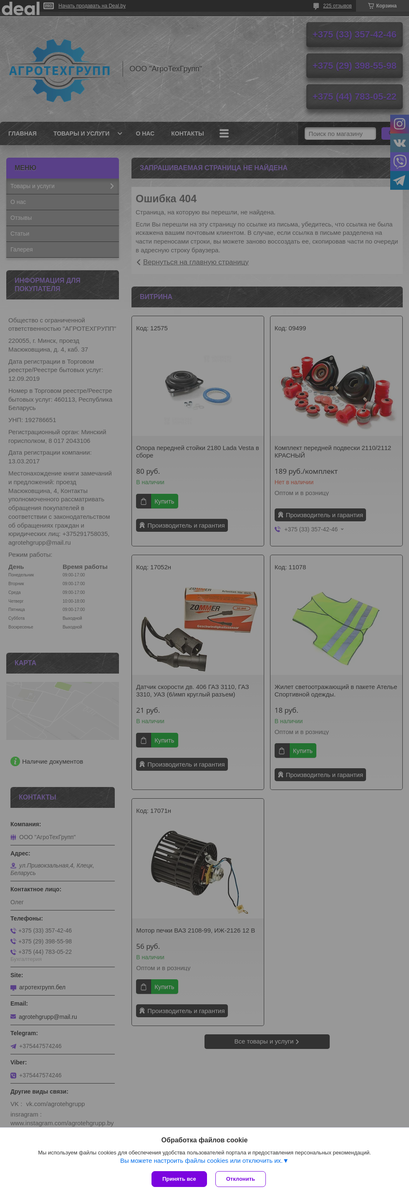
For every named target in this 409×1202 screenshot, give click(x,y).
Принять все (179, 1179)
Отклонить (240, 1179)
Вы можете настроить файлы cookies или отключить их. (201, 1160)
